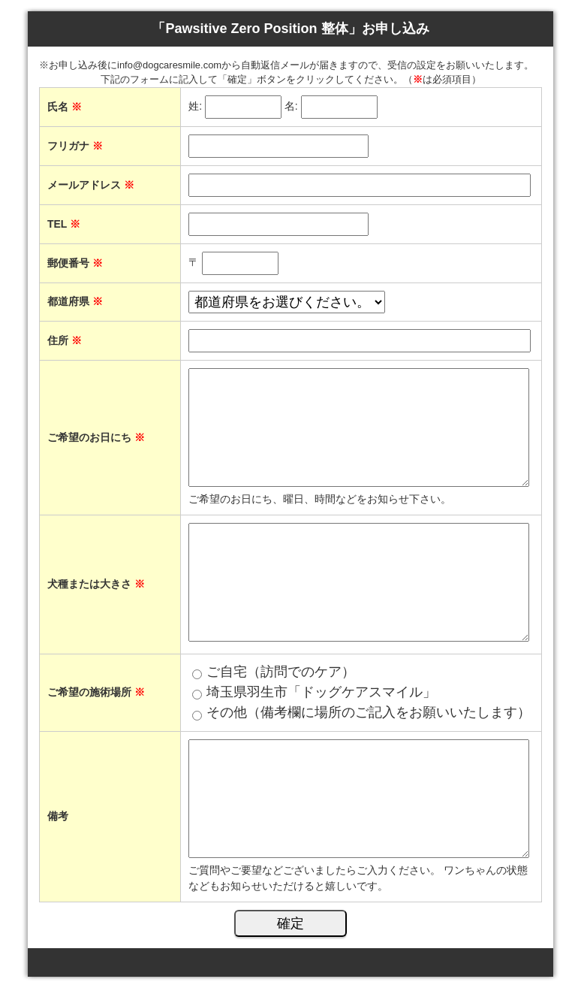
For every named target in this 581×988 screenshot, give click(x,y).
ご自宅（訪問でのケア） (280, 671)
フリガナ (75, 146)
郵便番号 (75, 263)
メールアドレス (90, 185)
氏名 (64, 107)
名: (291, 106)
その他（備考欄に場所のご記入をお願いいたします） (368, 712)
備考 (57, 816)
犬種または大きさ (96, 584)
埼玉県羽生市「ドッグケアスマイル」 (321, 691)
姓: (195, 106)
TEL (63, 224)
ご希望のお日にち (96, 437)
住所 (64, 340)
